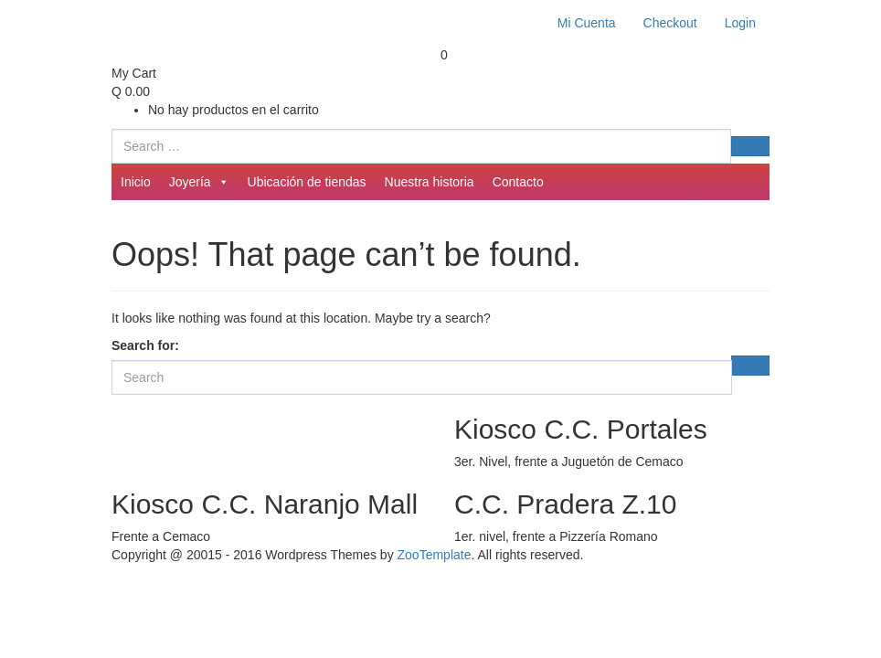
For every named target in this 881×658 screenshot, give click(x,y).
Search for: (145, 345)
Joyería (199, 182)
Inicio (136, 182)
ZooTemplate (435, 554)
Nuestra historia (429, 182)
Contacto (518, 182)
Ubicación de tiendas (307, 182)
